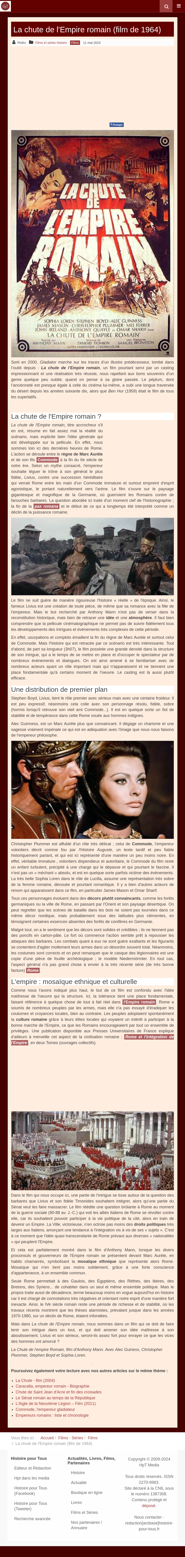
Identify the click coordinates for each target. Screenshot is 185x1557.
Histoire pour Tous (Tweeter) (30, 1517)
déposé (148, 1516)
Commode (48, 470)
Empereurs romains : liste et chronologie (52, 1425)
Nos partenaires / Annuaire (86, 1536)
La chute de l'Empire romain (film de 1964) (89, 34)
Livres (76, 1513)
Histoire (78, 1483)
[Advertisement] (92, 93)
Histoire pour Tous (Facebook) (30, 1501)
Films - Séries (70, 1448)
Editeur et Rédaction (32, 1478)
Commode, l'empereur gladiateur (45, 1420)
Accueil (47, 1448)
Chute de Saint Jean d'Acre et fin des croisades (59, 1402)
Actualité (79, 1493)
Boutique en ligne (86, 1503)
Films (92, 1448)
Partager (117, 135)
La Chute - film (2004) (35, 1391)
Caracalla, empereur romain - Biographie (52, 1397)
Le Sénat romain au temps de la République (55, 1408)
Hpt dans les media (31, 1488)
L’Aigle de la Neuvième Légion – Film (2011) (56, 1414)
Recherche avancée (32, 1529)
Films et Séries (84, 1523)
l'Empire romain (139, 1012)
